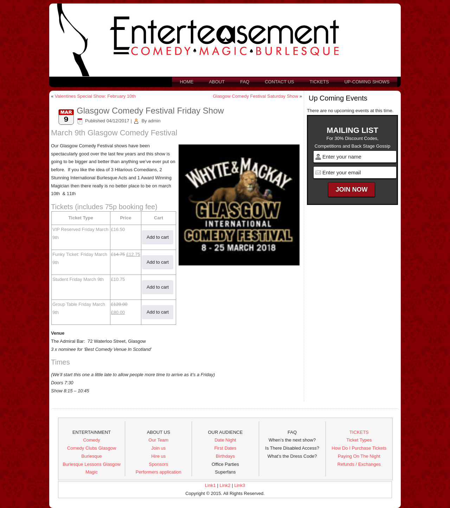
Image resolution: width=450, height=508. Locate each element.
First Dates (225, 448)
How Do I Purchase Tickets (359, 448)
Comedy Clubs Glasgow (91, 448)
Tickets (319, 81)
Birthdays (225, 456)
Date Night (225, 440)
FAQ (244, 81)
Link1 (210, 485)
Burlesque (91, 456)
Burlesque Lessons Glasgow (92, 464)
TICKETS (359, 432)
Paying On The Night (359, 456)
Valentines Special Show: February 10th (95, 96)
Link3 (239, 485)
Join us (158, 448)
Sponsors (158, 464)
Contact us (279, 81)
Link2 (224, 485)
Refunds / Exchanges (359, 464)
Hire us (158, 456)
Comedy (91, 440)
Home (186, 81)
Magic (91, 472)
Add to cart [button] (158, 237)
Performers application (158, 472)
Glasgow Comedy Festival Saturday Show (255, 96)
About (217, 81)
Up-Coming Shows (367, 81)
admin (154, 120)
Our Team (158, 440)
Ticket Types (359, 440)
